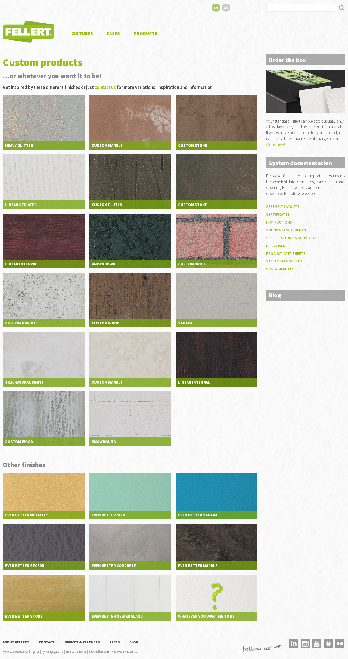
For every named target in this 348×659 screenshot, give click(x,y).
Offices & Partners (82, 642)
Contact (47, 642)
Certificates (278, 214)
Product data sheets (286, 253)
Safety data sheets (284, 261)
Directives (275, 245)
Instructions (279, 222)
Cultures (82, 33)
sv (226, 7)
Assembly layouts (283, 206)
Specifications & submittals (292, 238)
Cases (113, 33)
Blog (133, 642)
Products (145, 33)
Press (114, 642)
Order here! (275, 144)
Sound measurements (286, 230)
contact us (105, 87)
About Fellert (16, 642)
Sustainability (280, 269)
